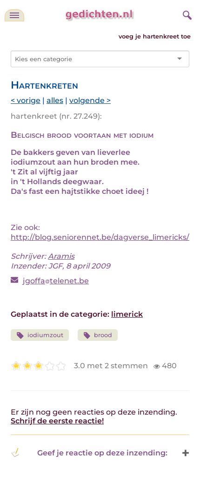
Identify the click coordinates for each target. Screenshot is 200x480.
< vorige (25, 100)
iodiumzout (39, 335)
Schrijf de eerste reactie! (57, 420)
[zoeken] (186, 14)
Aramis (61, 256)
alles (55, 100)
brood (98, 335)
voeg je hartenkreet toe (155, 36)
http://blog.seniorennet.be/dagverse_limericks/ (100, 237)
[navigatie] (14, 15)
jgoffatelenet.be (56, 280)
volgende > (90, 100)
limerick (127, 314)
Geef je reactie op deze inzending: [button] (89, 453)
